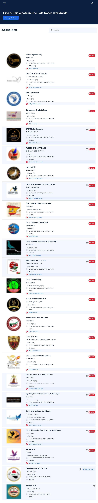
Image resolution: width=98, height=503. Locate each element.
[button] (4, 3)
